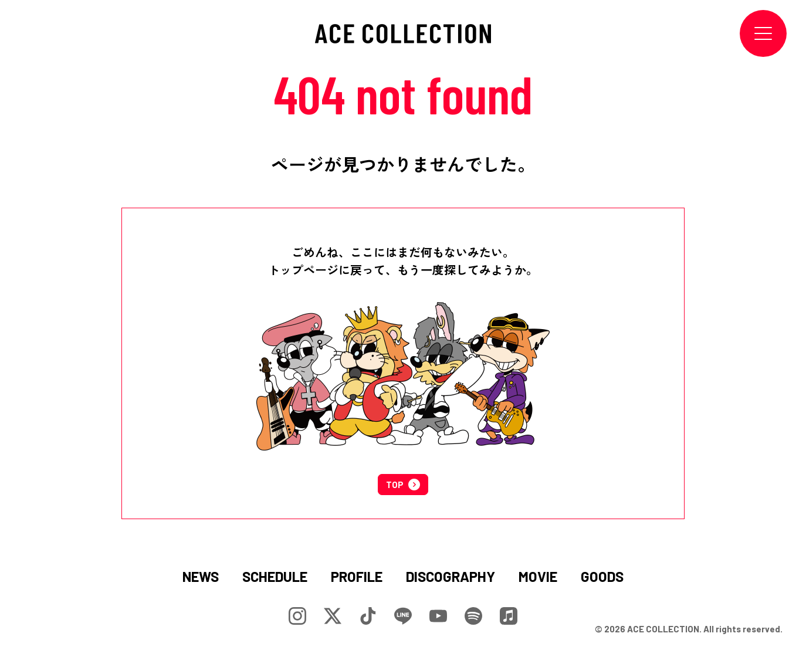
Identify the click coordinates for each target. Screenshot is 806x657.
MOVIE (538, 576)
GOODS (602, 576)
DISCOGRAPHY (450, 576)
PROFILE (356, 576)
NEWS (200, 576)
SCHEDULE (274, 576)
